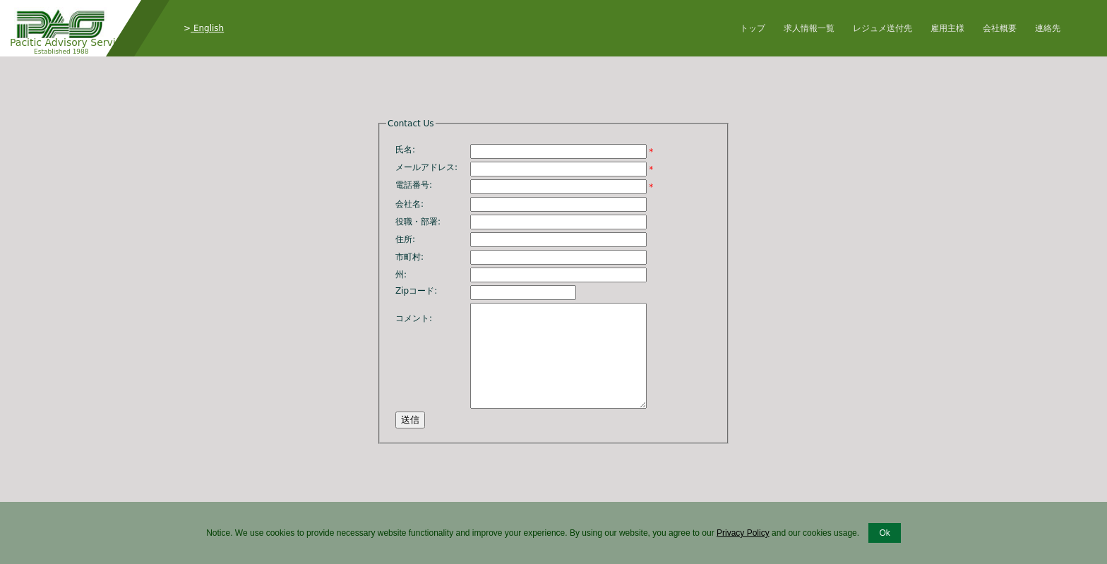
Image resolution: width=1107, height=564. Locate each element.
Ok (884, 533)
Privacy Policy (743, 533)
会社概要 (1000, 28)
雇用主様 (947, 28)
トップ (752, 28)
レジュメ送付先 (882, 28)
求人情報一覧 (809, 28)
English (207, 28)
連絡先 (1047, 28)
